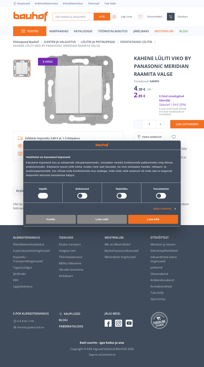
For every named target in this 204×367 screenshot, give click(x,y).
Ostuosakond (159, 274)
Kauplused (21, 3)
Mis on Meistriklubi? (118, 244)
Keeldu (50, 219)
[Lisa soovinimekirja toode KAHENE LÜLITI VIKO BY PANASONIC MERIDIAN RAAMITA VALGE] (174, 137)
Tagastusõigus (22, 267)
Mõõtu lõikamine (70, 263)
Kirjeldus (22, 191)
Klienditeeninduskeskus (28, 244)
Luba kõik (153, 219)
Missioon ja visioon (162, 244)
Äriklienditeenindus (46, 3)
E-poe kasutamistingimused (31, 251)
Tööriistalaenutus (70, 257)
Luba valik (102, 219)
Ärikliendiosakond (162, 280)
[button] (22, 68)
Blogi (63, 320)
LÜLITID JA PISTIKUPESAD (98, 42)
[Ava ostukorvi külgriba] (179, 16)
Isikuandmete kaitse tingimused (163, 259)
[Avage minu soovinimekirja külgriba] (150, 16)
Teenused (93, 3)
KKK (15, 280)
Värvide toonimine (71, 270)
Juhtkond (156, 267)
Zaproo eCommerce (102, 354)
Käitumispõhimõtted (164, 251)
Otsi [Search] (102, 16)
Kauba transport (70, 244)
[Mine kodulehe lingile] (30, 16)
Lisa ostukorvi (187, 124)
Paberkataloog (71, 326)
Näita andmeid (162, 208)
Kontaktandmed (161, 286)
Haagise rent (67, 251)
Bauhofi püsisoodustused (121, 251)
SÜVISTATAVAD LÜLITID (136, 42)
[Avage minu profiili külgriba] (122, 16)
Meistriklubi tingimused (120, 257)
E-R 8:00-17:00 (25, 321)
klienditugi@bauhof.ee (30, 327)
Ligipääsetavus (23, 286)
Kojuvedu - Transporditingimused (28, 259)
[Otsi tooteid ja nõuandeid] (73, 16)
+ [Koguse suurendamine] (160, 124)
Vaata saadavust (149, 137)
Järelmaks (19, 274)
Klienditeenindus (73, 3)
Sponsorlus (158, 299)
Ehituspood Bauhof (26, 42)
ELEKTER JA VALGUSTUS (60, 42)
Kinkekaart (66, 276)
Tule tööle (110, 3)
